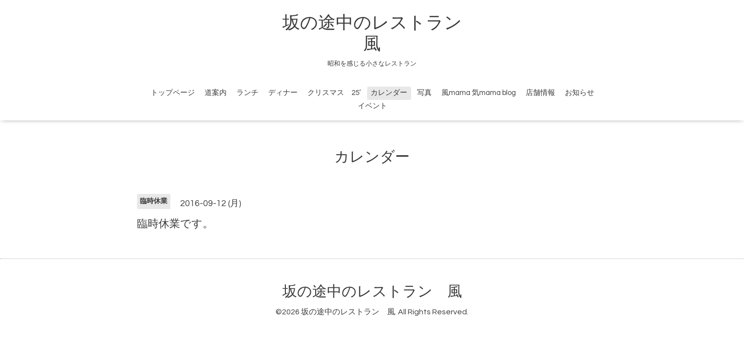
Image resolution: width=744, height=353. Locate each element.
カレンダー (389, 92)
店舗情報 (540, 92)
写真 (424, 92)
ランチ (247, 92)
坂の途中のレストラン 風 (372, 291)
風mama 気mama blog (479, 92)
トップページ (173, 92)
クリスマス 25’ (334, 92)
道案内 (216, 92)
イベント (372, 106)
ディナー (283, 92)
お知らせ (579, 92)
